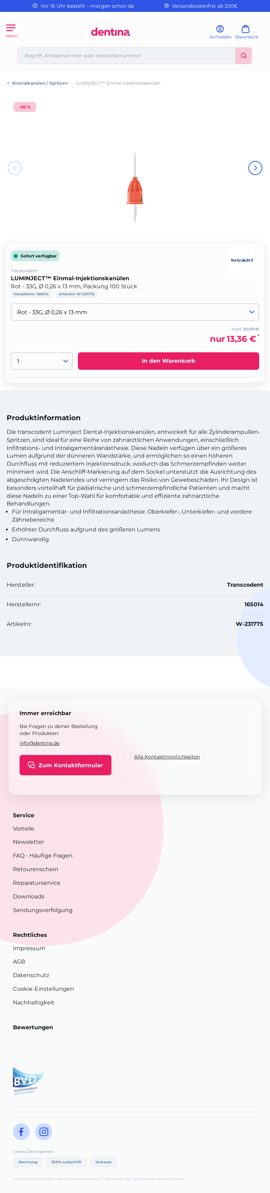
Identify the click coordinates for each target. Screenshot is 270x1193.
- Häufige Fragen (48, 855)
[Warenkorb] (249, 34)
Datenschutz (31, 975)
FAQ (18, 855)
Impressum (29, 948)
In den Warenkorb (168, 361)
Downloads (28, 896)
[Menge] (42, 361)
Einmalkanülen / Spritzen (40, 83)
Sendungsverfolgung (43, 910)
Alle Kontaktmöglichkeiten (167, 757)
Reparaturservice (36, 883)
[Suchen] (243, 55)
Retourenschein (35, 869)
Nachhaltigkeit (33, 1002)
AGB (19, 961)
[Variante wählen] (135, 312)
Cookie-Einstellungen (43, 989)
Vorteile (23, 828)
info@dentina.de (39, 743)
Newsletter (28, 842)
